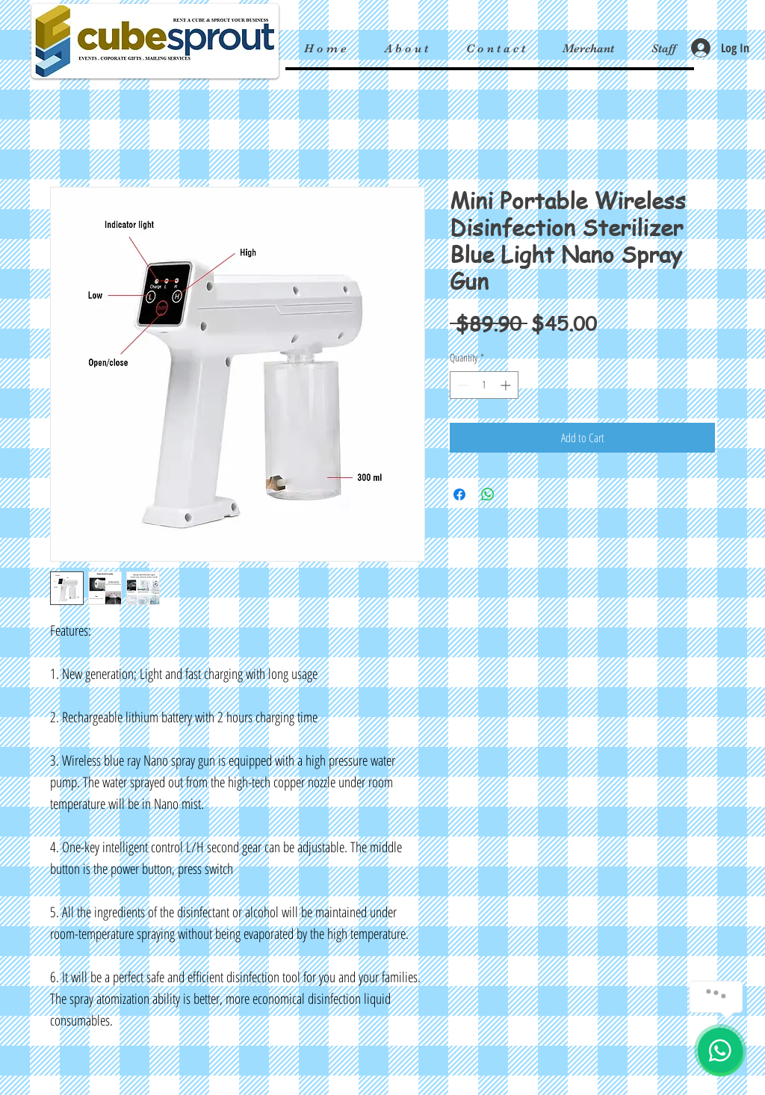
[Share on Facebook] (459, 494)
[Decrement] (461, 385)
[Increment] (507, 385)
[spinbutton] (484, 385)
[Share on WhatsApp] (488, 494)
